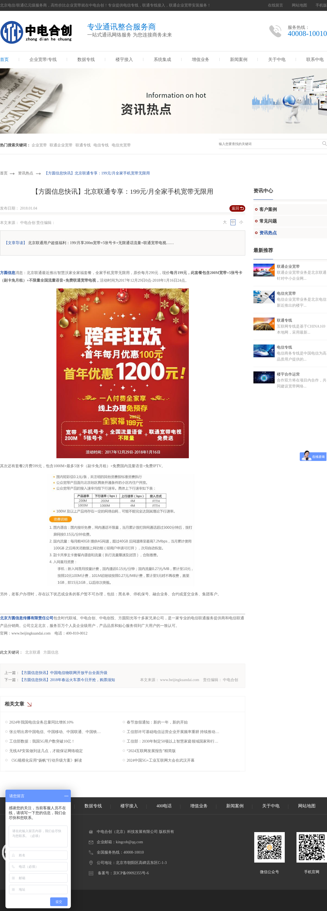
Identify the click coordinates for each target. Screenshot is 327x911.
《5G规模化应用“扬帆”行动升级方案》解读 (45, 760)
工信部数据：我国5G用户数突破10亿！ (42, 741)
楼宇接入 (124, 59)
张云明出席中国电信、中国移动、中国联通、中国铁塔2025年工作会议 (56, 732)
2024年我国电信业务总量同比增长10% (41, 722)
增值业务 (200, 59)
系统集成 (162, 59)
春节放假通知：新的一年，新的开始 (157, 722)
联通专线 (83, 145)
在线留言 (275, 5)
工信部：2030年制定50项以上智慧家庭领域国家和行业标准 (174, 741)
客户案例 (268, 209)
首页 (4, 59)
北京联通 (32, 652)
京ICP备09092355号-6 (131, 873)
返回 (235, 208)
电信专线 (101, 145)
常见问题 (268, 221)
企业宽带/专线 (43, 59)
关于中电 (277, 59)
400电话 (164, 806)
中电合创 (230, 680)
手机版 (321, 5)
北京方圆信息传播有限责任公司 (26, 618)
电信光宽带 (121, 145)
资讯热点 (25, 173)
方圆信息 (7, 273)
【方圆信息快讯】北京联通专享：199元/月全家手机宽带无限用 (97, 173)
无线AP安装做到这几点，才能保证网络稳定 (46, 751)
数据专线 (86, 59)
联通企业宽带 (61, 145)
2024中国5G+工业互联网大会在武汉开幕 (161, 760)
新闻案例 (238, 59)
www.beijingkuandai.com (179, 680)
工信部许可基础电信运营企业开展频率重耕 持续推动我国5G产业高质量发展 (174, 732)
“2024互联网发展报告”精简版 (151, 751)
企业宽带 (39, 145)
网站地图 (299, 5)
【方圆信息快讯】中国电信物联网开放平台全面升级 (63, 673)
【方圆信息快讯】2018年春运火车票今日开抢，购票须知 (67, 680)
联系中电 (315, 59)
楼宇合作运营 (288, 374)
